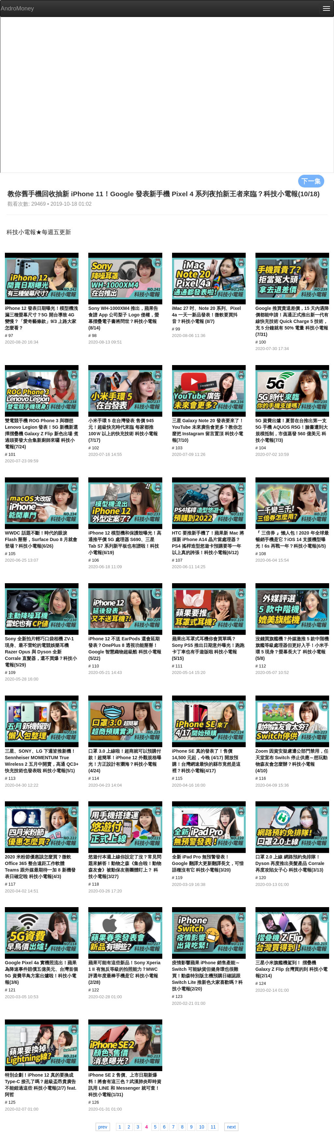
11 (213, 1127)
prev (102, 1127)
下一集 (311, 180)
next (231, 1127)
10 (201, 1127)
